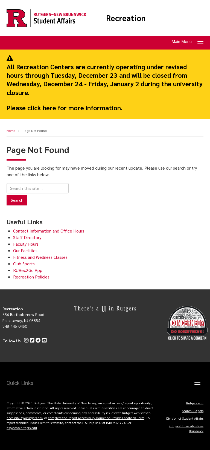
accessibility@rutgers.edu (25, 418)
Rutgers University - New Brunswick (186, 428)
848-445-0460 (14, 326)
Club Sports (24, 263)
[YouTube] (43, 340)
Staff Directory (27, 237)
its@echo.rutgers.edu (22, 427)
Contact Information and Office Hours (48, 231)
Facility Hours (26, 244)
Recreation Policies (31, 277)
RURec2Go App (27, 270)
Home (11, 130)
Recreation (126, 18)
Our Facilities (25, 250)
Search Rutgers (192, 410)
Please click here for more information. (64, 107)
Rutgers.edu (194, 403)
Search (17, 200)
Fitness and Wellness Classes (40, 257)
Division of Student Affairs (184, 418)
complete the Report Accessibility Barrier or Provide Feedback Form (96, 418)
